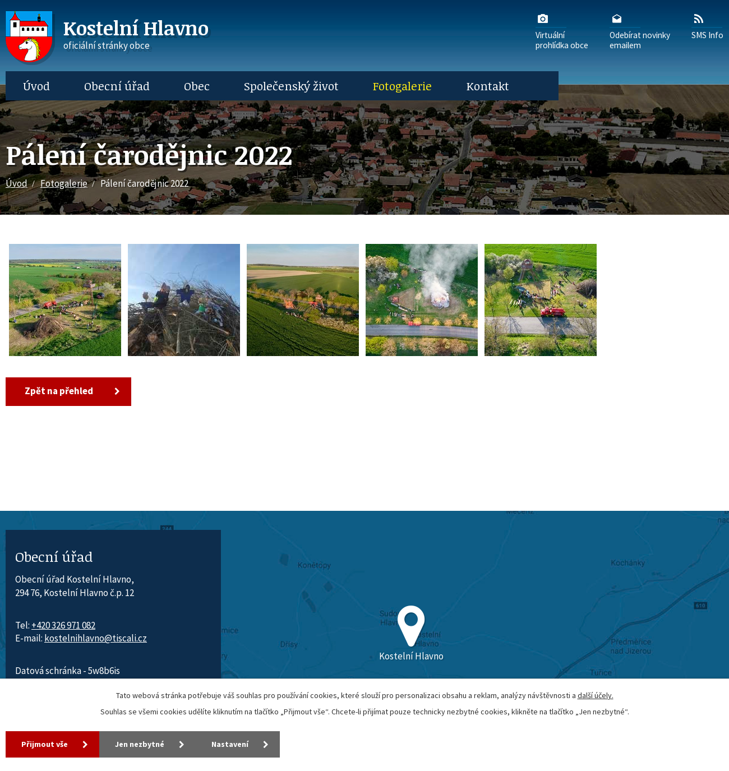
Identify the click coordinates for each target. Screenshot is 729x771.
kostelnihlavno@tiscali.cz (95, 638)
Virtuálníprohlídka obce (562, 30)
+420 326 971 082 (63, 625)
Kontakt (488, 86)
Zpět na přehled (59, 391)
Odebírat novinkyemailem (640, 30)
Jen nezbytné (139, 744)
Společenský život (291, 86)
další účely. (595, 695)
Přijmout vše (44, 744)
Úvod (36, 86)
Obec (197, 86)
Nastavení (229, 744)
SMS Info (707, 25)
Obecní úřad (117, 86)
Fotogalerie (402, 86)
